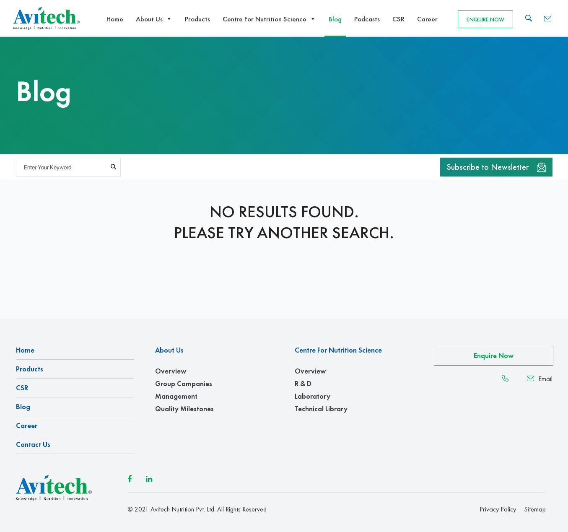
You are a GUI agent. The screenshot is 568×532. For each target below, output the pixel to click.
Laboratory (312, 396)
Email (539, 379)
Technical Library (321, 408)
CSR (398, 18)
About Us (154, 18)
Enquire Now (485, 19)
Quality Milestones (184, 408)
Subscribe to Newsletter (496, 166)
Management (176, 396)
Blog (335, 18)
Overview (170, 371)
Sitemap (535, 509)
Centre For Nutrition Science (269, 18)
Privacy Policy (498, 509)
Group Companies (183, 383)
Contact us (33, 444)
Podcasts (367, 18)
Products (197, 18)
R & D (303, 383)
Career (427, 18)
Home (114, 18)
